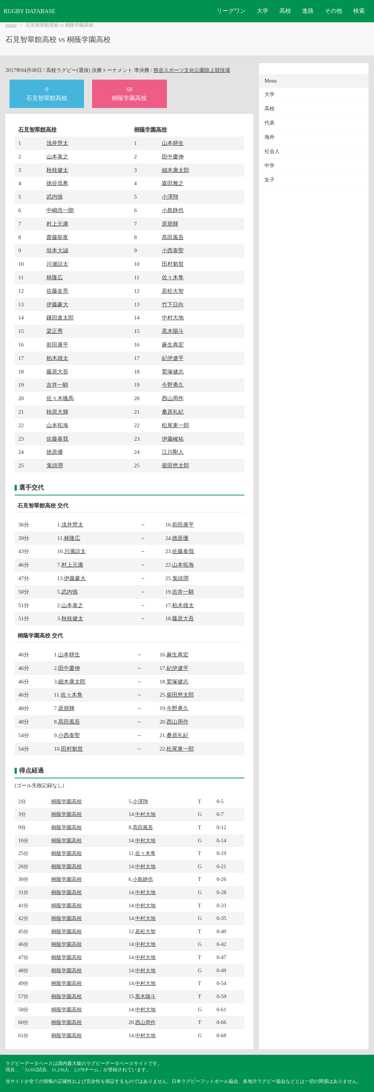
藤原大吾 (57, 371)
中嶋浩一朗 (60, 210)
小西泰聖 (173, 250)
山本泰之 (57, 156)
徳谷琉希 (57, 183)
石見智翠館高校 (37, 129)
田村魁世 (173, 264)
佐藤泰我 (57, 439)
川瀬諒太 (57, 264)
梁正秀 (54, 331)
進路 (308, 11)
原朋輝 (170, 224)
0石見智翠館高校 (46, 93)
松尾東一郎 (175, 425)
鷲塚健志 (173, 371)
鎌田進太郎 (60, 317)
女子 (269, 180)
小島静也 (173, 210)
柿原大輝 (57, 412)
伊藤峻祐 (173, 439)
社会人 (272, 151)
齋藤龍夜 (57, 237)
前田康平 (57, 344)
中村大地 (173, 317)
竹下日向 (173, 304)
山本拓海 (57, 425)
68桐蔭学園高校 (129, 93)
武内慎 (54, 197)
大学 (262, 11)
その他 (333, 11)
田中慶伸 (173, 156)
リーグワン (231, 11)
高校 (285, 11)
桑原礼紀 (173, 412)
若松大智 (173, 291)
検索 (359, 11)
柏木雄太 (57, 358)
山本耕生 (173, 143)
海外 (269, 137)
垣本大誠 (57, 250)
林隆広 (54, 277)
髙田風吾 (173, 237)
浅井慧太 (57, 143)
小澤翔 (170, 197)
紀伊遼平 (173, 358)
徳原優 (54, 452)
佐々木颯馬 (60, 398)
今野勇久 (173, 385)
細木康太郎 (175, 170)
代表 (269, 123)
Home (11, 25)
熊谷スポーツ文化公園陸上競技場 (191, 70)
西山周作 (173, 398)
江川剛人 (173, 452)
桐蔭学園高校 (150, 129)
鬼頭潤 (54, 465)
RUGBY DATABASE (30, 11)
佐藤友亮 (57, 291)
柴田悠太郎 (175, 465)
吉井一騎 (57, 385)
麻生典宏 (173, 344)
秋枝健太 (57, 170)
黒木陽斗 (173, 331)
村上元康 (57, 224)
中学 (269, 165)
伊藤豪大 (57, 304)
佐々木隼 (173, 277)
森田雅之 (173, 183)
